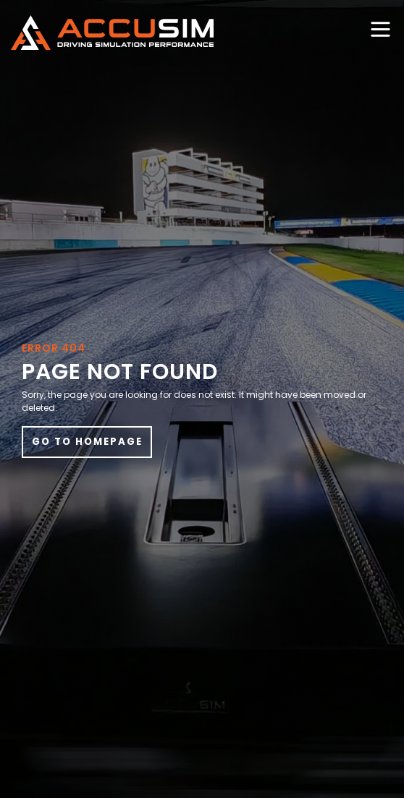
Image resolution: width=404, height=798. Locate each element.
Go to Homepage (87, 442)
